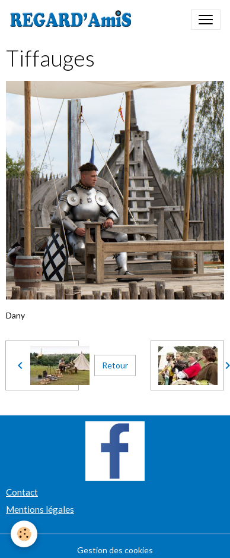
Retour (115, 365)
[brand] (73, 20)
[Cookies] (24, 534)
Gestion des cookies (115, 550)
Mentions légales (40, 509)
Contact (22, 492)
